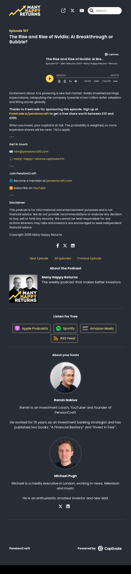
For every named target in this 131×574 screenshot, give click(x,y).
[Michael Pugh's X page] (63, 515)
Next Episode (39, 261)
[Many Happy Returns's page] (63, 12)
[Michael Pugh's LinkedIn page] (68, 515)
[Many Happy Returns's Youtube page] (79, 12)
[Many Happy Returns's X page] (70, 12)
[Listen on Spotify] (65, 333)
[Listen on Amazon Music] (99, 333)
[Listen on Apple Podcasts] (29, 333)
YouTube (39, 190)
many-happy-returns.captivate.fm (39, 161)
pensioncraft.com (59, 183)
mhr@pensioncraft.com (31, 154)
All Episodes (62, 261)
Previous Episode (89, 261)
